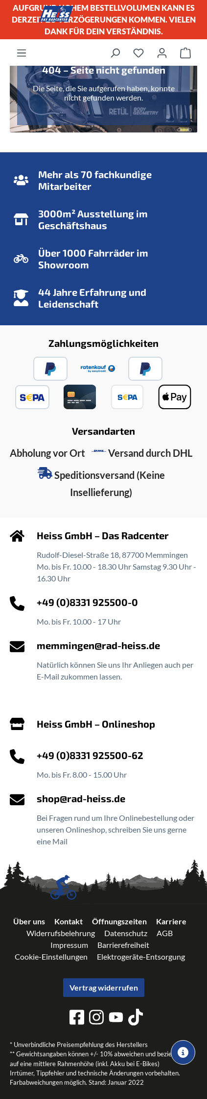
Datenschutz (125, 933)
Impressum (69, 944)
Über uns (29, 921)
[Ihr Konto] (162, 52)
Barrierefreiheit (123, 944)
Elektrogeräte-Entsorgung (141, 956)
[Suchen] (115, 52)
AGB (165, 933)
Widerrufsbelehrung (60, 933)
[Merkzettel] (138, 52)
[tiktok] (135, 1018)
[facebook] (76, 1018)
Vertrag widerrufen (103, 987)
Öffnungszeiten (119, 921)
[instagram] (96, 1018)
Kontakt (68, 921)
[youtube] (116, 1019)
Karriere (171, 921)
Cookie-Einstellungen (51, 956)
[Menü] (21, 52)
